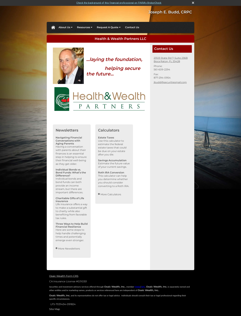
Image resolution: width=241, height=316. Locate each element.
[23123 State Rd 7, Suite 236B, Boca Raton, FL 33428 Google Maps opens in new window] (171, 59)
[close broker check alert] (193, 3)
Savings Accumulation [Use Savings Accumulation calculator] (112, 160)
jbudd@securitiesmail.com (170, 82)
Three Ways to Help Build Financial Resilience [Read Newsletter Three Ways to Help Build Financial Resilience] (72, 225)
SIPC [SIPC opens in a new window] (143, 286)
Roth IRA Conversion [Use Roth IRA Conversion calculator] (111, 172)
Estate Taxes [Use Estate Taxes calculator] (106, 137)
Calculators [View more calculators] (108, 130)
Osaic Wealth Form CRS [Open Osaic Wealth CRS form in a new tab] (63, 276)
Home (53, 27)
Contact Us (132, 27)
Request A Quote (107, 27)
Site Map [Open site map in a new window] (54, 309)
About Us (64, 27)
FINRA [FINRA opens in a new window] (137, 286)
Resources (83, 27)
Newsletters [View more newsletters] (67, 130)
